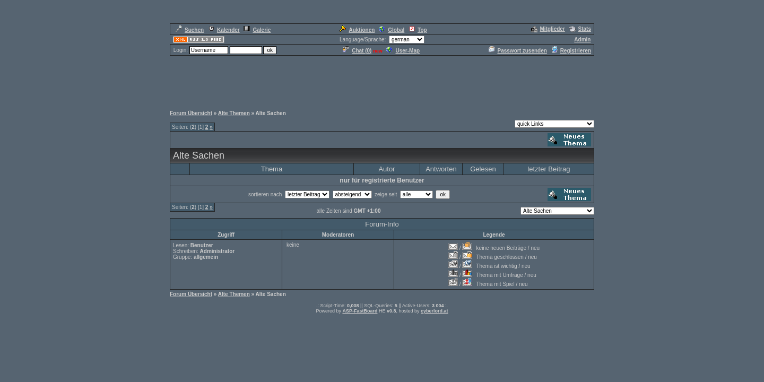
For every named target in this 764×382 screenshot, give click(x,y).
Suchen (190, 30)
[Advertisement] (382, 81)
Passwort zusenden (518, 51)
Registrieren (571, 51)
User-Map (403, 51)
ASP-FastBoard (359, 311)
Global (391, 30)
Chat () (357, 51)
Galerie (257, 30)
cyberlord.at (434, 311)
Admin (582, 39)
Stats (580, 29)
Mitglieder (548, 29)
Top (418, 30)
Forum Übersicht (191, 113)
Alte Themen (234, 113)
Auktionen (357, 30)
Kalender (224, 30)
